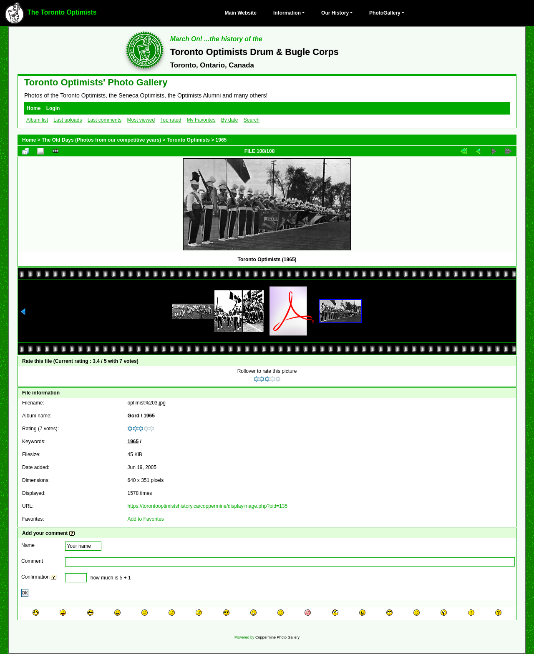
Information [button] (287, 13)
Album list (37, 120)
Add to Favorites (145, 519)
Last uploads (67, 120)
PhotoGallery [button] (384, 13)
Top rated (170, 120)
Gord (133, 416)
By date (229, 120)
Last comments (104, 120)
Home (33, 108)
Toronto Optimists (188, 140)
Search (251, 120)
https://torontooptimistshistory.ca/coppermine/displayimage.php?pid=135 (207, 506)
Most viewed (141, 120)
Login (53, 108)
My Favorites (201, 120)
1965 (221, 140)
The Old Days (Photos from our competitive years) (101, 140)
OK (25, 593)
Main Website (241, 13)
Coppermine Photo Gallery (277, 637)
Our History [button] (335, 13)
